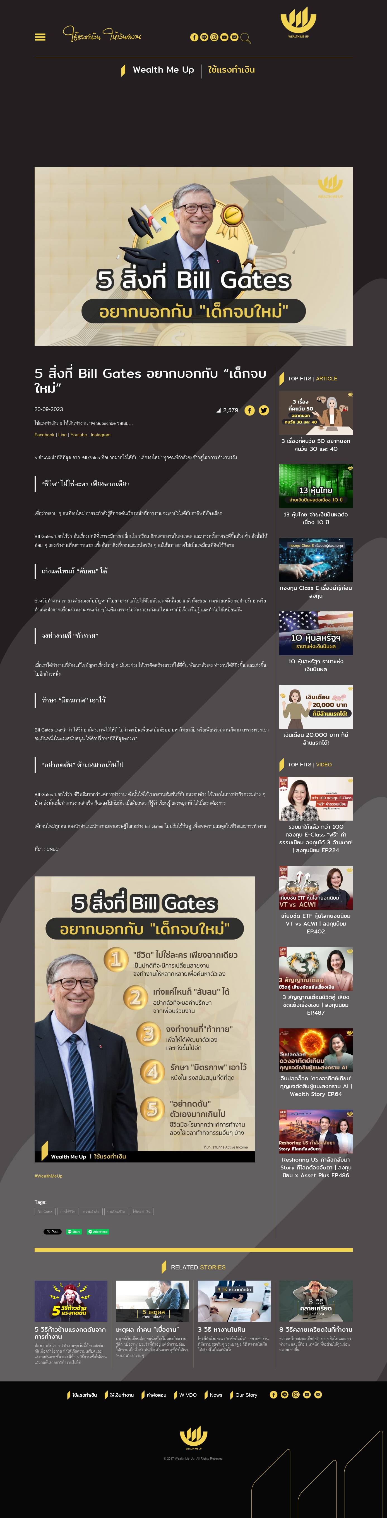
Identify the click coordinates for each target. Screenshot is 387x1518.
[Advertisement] (194, 125)
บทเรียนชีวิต (116, 1211)
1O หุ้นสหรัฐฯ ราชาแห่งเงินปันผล (316, 665)
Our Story (246, 1394)
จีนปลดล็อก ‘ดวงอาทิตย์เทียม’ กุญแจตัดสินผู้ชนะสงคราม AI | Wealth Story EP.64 (316, 1086)
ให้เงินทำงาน (122, 1395)
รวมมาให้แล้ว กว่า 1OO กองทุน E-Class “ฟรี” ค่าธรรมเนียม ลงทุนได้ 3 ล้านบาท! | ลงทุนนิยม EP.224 (315, 838)
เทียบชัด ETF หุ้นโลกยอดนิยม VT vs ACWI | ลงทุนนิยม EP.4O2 (315, 923)
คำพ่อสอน (156, 1395)
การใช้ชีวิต (67, 1211)
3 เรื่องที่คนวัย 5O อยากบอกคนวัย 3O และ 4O (316, 445)
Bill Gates (45, 1211)
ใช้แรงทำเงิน (141, 1211)
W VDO (188, 1394)
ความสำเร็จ (91, 1211)
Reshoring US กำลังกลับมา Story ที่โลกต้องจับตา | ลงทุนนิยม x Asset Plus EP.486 (316, 1167)
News (216, 1394)
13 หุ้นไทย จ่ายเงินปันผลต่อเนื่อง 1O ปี (316, 518)
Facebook (44, 434)
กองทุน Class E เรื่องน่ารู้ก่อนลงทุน (316, 592)
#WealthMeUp (49, 1175)
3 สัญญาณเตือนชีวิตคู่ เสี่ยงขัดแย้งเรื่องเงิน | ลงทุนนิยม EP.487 (316, 1005)
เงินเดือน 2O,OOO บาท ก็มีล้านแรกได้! (315, 739)
